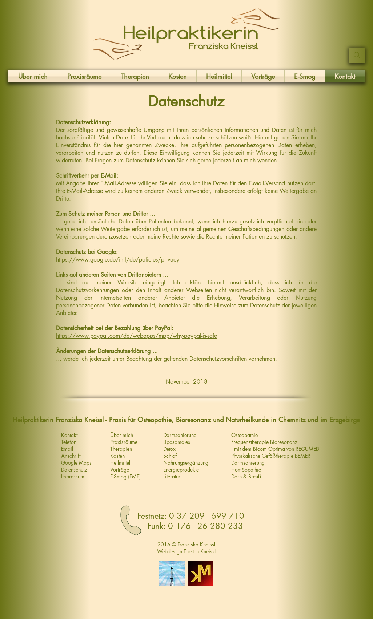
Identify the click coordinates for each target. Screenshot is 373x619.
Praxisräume (123, 441)
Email (67, 448)
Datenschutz (74, 469)
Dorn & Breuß (246, 476)
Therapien (121, 448)
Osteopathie (244, 435)
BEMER (302, 455)
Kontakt (69, 435)
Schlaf (170, 455)
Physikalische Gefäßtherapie (263, 455)
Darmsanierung (248, 462)
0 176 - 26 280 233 (205, 526)
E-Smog (118, 476)
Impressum (72, 476)
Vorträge (119, 469)
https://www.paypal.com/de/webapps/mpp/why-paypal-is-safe (136, 336)
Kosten (117, 455)
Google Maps (76, 462)
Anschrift (70, 455)
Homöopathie (246, 469)
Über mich (121, 435)
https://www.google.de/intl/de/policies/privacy (117, 259)
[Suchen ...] (357, 55)
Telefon (68, 441)
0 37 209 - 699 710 (206, 516)
